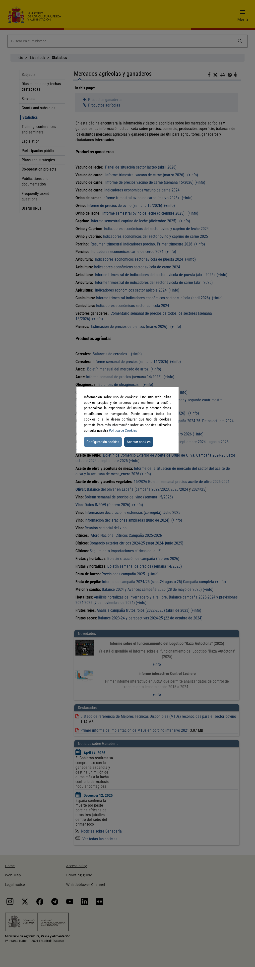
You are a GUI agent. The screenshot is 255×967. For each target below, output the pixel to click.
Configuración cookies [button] (102, 442)
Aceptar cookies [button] (139, 442)
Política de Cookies (123, 430)
